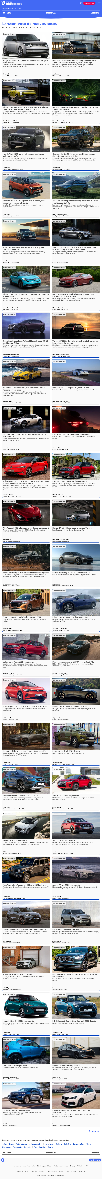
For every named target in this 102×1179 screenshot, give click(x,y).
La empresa (17, 1166)
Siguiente (94, 1131)
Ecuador (41, 1171)
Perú (67, 1171)
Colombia (34, 1171)
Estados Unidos (51, 1171)
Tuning (50, 1147)
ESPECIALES (51, 12)
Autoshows (49, 1144)
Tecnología (17, 1147)
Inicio (4, 8)
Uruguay (73, 1171)
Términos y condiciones (44, 1166)
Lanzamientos (9, 34)
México (61, 1171)
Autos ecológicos (35, 1144)
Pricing (72, 1166)
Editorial (10, 8)
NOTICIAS (7, 12)
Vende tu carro (89, 3)
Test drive (27, 1147)
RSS (87, 1166)
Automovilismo (8, 1144)
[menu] (99, 3)
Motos (88, 1144)
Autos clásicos (21, 1144)
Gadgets (58, 1144)
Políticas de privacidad (61, 1166)
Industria (67, 1144)
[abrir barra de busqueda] (81, 3)
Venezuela (82, 1171)
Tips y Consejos (40, 1147)
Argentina (20, 1171)
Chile (26, 1171)
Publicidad (80, 1166)
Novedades (6, 1147)
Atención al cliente (29, 1166)
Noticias (18, 8)
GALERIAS (95, 12)
